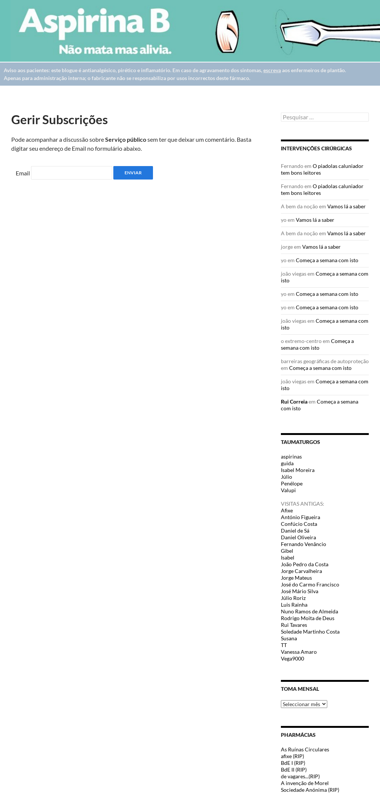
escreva (272, 70)
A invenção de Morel (305, 783)
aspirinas (291, 456)
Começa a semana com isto (327, 260)
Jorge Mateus (296, 577)
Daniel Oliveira (298, 537)
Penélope (292, 483)
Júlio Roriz (293, 598)
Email (23, 173)
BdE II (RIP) (294, 769)
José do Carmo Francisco (310, 584)
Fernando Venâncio (303, 544)
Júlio (286, 476)
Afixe (287, 510)
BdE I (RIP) (293, 763)
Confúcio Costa (299, 524)
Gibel (287, 551)
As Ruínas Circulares (305, 749)
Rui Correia (294, 401)
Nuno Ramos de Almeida (309, 611)
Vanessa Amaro (299, 652)
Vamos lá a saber (346, 206)
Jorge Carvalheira (301, 571)
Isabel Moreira (298, 470)
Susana (289, 638)
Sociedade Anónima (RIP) (310, 790)
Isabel (287, 557)
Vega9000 (292, 658)
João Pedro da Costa (304, 564)
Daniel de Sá (295, 530)
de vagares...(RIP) (300, 776)
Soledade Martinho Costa (310, 631)
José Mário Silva (299, 591)
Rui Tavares (294, 625)
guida (287, 463)
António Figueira (300, 517)
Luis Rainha (294, 604)
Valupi (288, 490)
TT (284, 645)
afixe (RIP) (292, 756)
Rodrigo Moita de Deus (307, 618)
